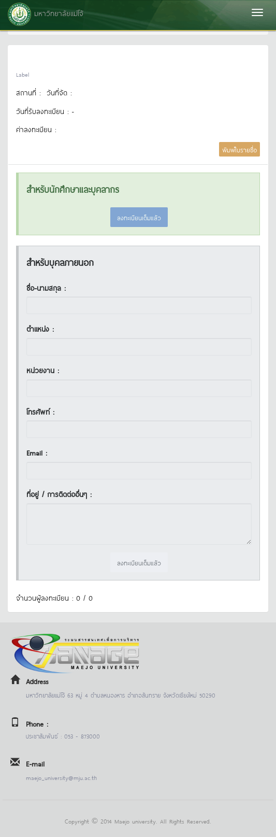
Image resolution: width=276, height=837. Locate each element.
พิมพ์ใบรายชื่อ (239, 149)
